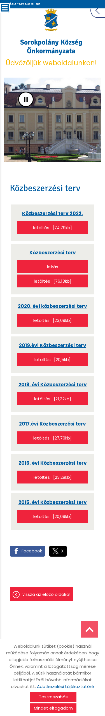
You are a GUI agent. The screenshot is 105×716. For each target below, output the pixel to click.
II (26, 99)
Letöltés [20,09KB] (52, 516)
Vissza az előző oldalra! (46, 594)
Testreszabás (53, 697)
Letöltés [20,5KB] (52, 359)
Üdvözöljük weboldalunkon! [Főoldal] (51, 53)
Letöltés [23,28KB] (53, 477)
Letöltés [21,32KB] (52, 399)
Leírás (52, 267)
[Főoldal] (51, 19)
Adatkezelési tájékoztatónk (65, 686)
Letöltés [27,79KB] (52, 438)
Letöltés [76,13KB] (52, 281)
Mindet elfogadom (53, 708)
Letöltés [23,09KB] (52, 320)
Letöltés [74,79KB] (52, 228)
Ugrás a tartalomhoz (21, 4)
